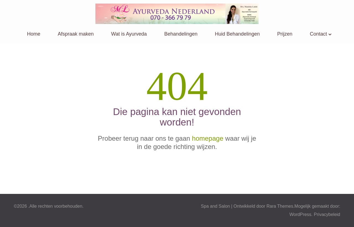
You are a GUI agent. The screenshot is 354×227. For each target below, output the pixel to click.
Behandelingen (180, 34)
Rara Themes (280, 206)
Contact (318, 34)
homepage (207, 138)
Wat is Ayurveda (129, 34)
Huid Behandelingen (237, 34)
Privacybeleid (327, 214)
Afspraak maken (76, 34)
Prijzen (284, 34)
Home (33, 34)
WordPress (300, 214)
